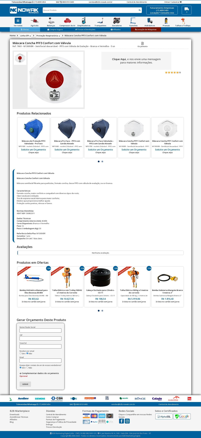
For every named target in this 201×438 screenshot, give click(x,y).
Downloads (14, 414)
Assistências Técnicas (19, 417)
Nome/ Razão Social (27, 327)
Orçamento (142, 45)
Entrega (49, 424)
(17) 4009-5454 (39, 2)
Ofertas (25, 29)
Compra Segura (55, 29)
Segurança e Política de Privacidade (61, 422)
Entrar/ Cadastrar (172, 2)
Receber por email (27, 351)
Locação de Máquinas (145, 29)
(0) (180, 72)
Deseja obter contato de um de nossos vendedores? (40, 365)
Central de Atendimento (137, 2)
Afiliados (116, 29)
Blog (11, 422)
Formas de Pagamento (55, 419)
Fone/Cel (23, 343)
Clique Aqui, (119, 59)
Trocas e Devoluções (85, 29)
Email (22, 357)
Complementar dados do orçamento (39, 374)
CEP (21, 335)
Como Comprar (52, 417)
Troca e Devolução (54, 427)
